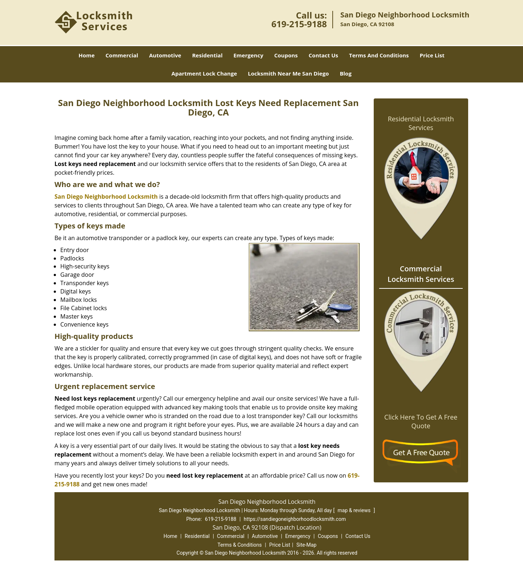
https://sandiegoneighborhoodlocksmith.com (295, 519)
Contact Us (323, 55)
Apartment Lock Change (204, 73)
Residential (207, 55)
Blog (345, 73)
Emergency (248, 55)
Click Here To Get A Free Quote (420, 421)
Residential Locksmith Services (421, 123)
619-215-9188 (299, 24)
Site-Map (306, 545)
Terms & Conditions (240, 545)
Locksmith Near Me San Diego (288, 73)
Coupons (286, 55)
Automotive (165, 55)
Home (86, 55)
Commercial (122, 55)
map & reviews (355, 510)
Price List (432, 55)
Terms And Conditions (379, 55)
